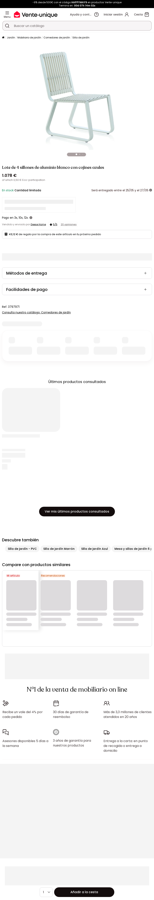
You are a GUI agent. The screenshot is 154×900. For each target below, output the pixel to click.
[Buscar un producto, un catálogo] (7, 26)
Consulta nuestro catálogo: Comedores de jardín (36, 312)
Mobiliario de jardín (29, 37)
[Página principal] (3, 38)
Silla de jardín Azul (94, 549)
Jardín (11, 37)
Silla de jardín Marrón (59, 549)
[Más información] (150, 190)
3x (15, 218)
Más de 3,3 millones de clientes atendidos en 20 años (127, 714)
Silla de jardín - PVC (22, 549)
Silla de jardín (80, 37)
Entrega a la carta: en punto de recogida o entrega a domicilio (125, 746)
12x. (26, 218)
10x (21, 218)
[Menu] (7, 12)
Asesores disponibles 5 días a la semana (25, 743)
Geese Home (38, 224)
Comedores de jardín (57, 37)
